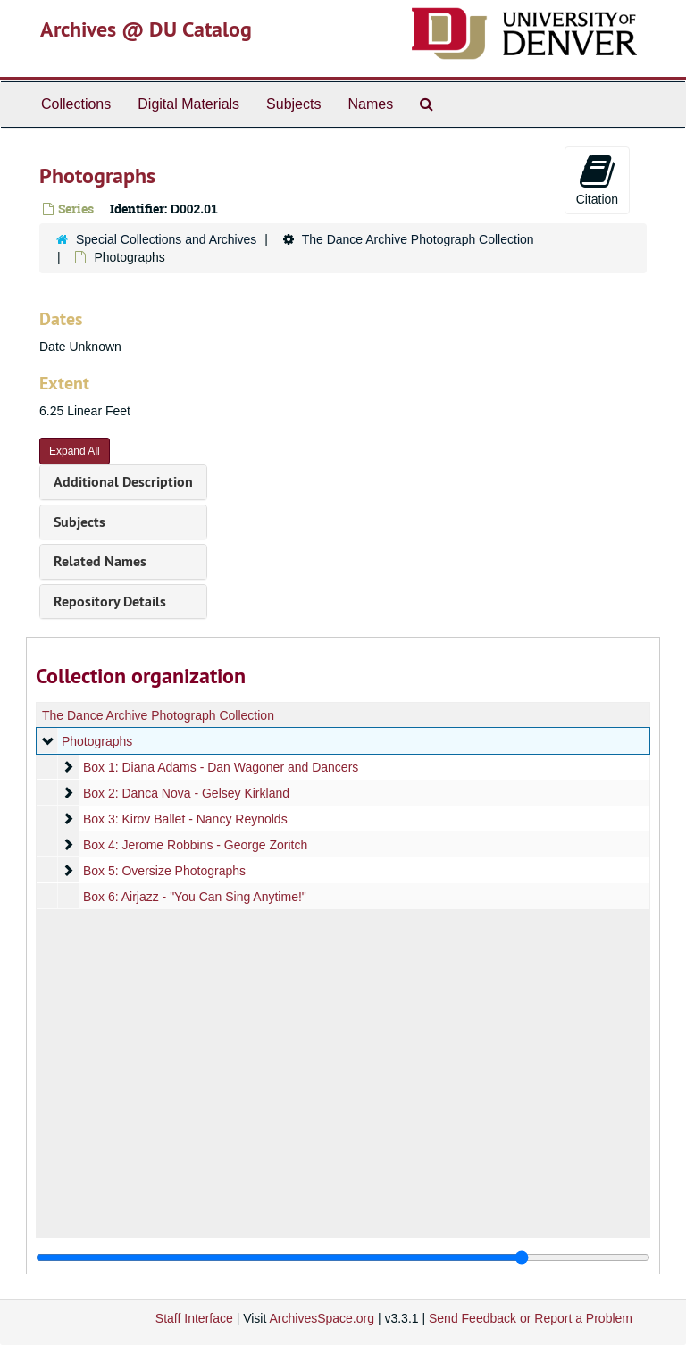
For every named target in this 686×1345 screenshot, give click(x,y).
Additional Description (123, 481)
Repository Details (110, 601)
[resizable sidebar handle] (343, 1257)
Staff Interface (194, 1318)
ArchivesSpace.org (321, 1318)
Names (370, 104)
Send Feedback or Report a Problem (530, 1318)
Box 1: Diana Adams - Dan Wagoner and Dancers (220, 767)
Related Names (100, 561)
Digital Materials (188, 104)
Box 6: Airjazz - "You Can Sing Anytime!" (194, 897)
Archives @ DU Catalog (146, 29)
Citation (597, 179)
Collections (76, 104)
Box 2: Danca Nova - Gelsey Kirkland (186, 793)
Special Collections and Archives (166, 239)
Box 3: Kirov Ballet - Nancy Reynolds (185, 819)
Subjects (293, 104)
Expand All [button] (74, 451)
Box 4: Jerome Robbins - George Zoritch (195, 845)
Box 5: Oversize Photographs (164, 871)
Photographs (97, 741)
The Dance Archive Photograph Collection (418, 239)
